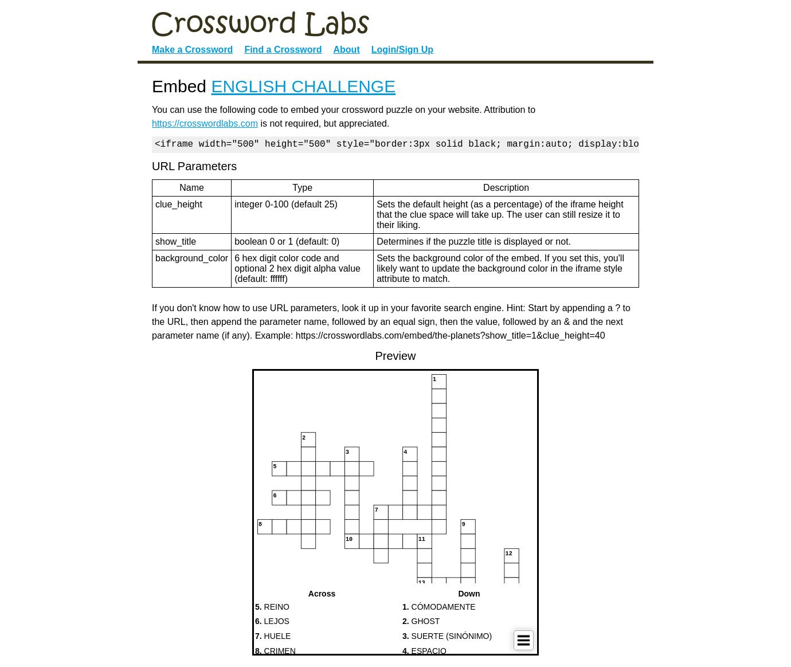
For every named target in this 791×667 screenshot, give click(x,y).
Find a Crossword (283, 49)
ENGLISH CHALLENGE (303, 86)
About (347, 49)
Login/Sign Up (402, 49)
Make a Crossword (192, 49)
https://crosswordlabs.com (205, 123)
